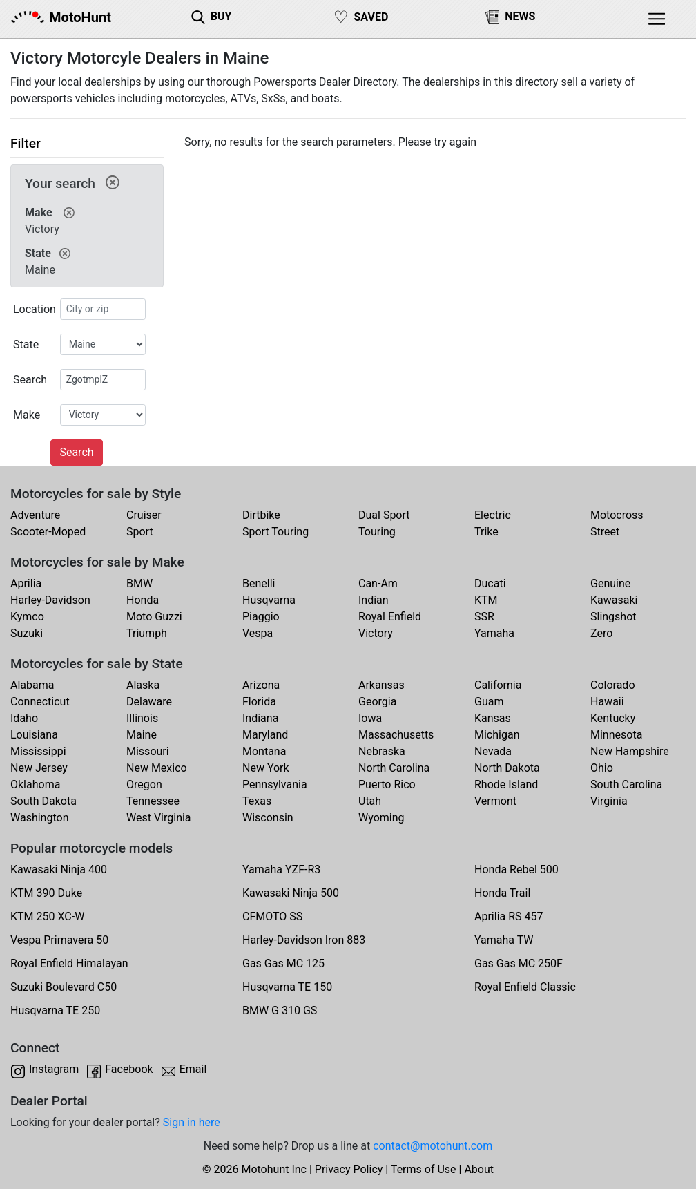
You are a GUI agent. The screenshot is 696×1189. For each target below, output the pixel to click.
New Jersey (39, 767)
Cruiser (144, 515)
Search (76, 452)
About (479, 1169)
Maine (141, 734)
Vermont (495, 801)
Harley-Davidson (50, 600)
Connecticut (40, 701)
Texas (256, 801)
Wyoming (381, 817)
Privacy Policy (349, 1169)
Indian (373, 600)
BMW (139, 583)
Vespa (257, 633)
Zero (601, 633)
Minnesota (616, 734)
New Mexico (156, 767)
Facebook (129, 1069)
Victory (375, 633)
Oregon (144, 784)
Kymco (27, 616)
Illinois (142, 718)
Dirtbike (261, 515)
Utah (369, 801)
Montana (264, 751)
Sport (139, 531)
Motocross (617, 515)
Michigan (496, 734)
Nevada (493, 751)
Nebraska (381, 751)
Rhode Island (506, 784)
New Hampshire (629, 751)
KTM (486, 600)
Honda (142, 600)
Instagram (54, 1069)
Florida (259, 701)
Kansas (492, 718)
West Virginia (158, 817)
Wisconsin (267, 817)
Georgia (377, 701)
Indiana (260, 718)
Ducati (490, 583)
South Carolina (626, 784)
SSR (484, 616)
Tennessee (153, 801)
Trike (486, 531)
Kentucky (612, 718)
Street (604, 531)
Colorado (612, 685)
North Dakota (507, 767)
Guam (488, 701)
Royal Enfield (389, 616)
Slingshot (613, 616)
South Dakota (43, 801)
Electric (492, 515)
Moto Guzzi (154, 616)
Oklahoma (35, 784)
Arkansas (381, 685)
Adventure (35, 515)
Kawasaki (613, 600)
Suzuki (26, 633)
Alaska (143, 685)
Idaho (24, 718)
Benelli (258, 583)
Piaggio (261, 616)
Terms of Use (423, 1169)
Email (193, 1069)
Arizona (261, 685)
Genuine (610, 583)
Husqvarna (269, 600)
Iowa (370, 718)
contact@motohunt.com (432, 1145)
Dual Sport (384, 515)
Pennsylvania (274, 784)
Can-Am (378, 583)
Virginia (609, 801)
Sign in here (191, 1122)
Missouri (147, 751)
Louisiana (34, 734)
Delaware (149, 701)
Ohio (601, 767)
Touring (377, 531)
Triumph (146, 633)
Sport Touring (275, 531)
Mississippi (38, 751)
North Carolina (393, 767)
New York (265, 767)
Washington (39, 817)
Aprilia (25, 583)
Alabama (32, 685)
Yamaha (494, 633)
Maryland (265, 734)
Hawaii (607, 701)
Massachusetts (396, 734)
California (497, 685)
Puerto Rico (387, 784)
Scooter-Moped (48, 531)
